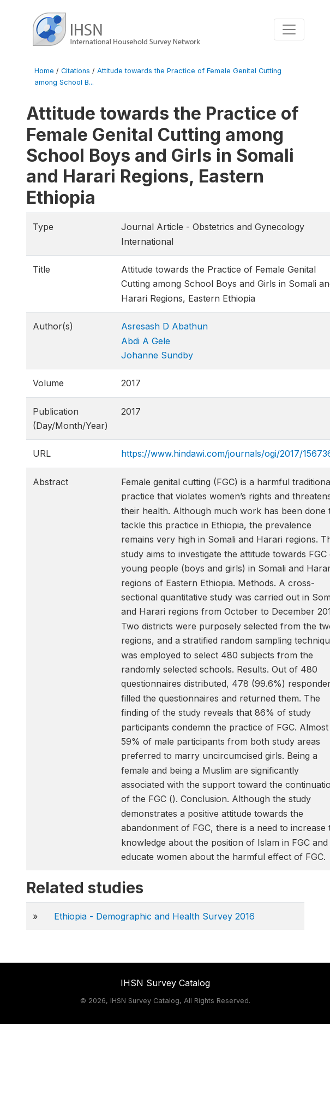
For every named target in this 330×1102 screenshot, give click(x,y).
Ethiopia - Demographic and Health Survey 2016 (154, 916)
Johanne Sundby (157, 355)
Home (44, 71)
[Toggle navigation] (289, 29)
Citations (75, 71)
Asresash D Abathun (164, 326)
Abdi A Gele (145, 340)
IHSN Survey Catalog (165, 982)
